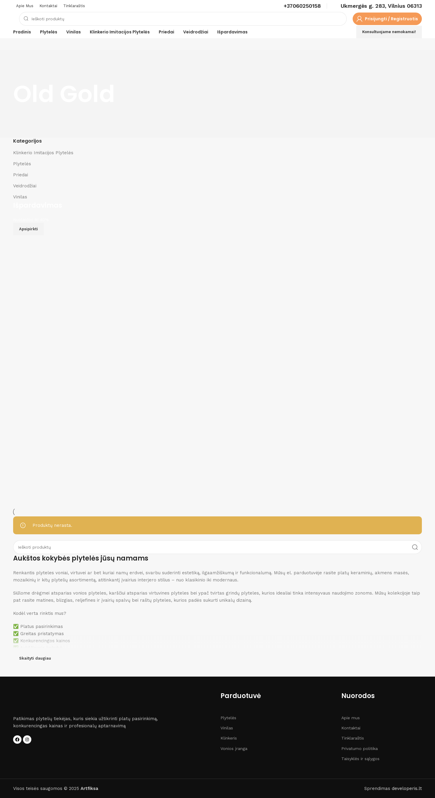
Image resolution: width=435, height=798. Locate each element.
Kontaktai (350, 728)
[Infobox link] (302, 5)
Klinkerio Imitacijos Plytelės (43, 152)
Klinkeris (228, 738)
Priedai (20, 174)
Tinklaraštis (352, 738)
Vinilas (20, 197)
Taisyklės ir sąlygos (360, 758)
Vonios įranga (233, 748)
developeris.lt (407, 788)
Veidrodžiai (24, 186)
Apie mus (350, 717)
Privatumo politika (359, 748)
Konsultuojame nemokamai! (389, 32)
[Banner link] (217, 354)
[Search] (183, 19)
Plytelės (22, 163)
